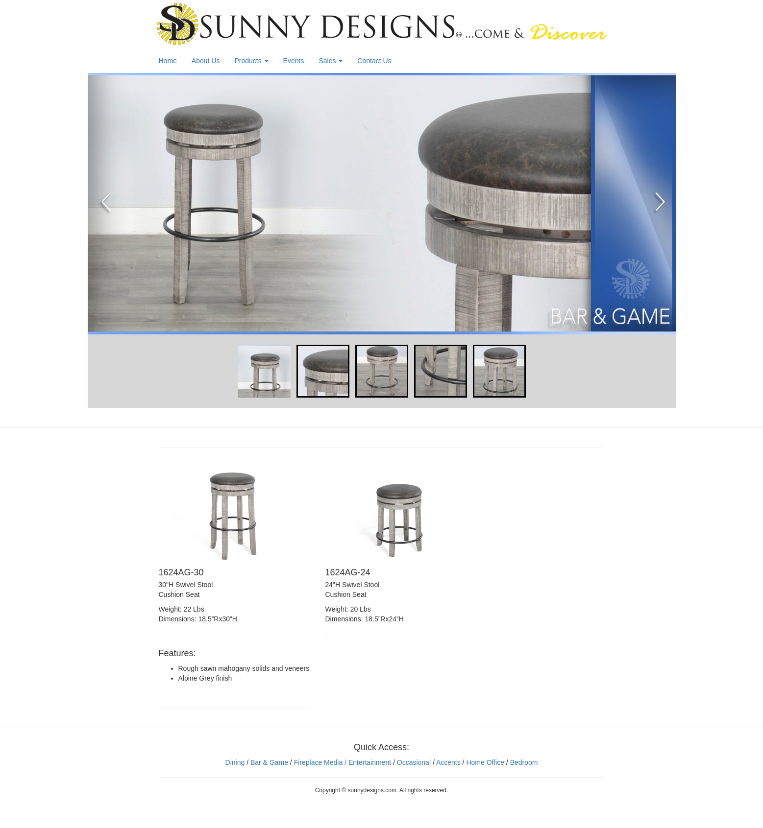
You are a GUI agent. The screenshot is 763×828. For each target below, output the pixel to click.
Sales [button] (331, 61)
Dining (235, 762)
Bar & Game (269, 762)
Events (293, 61)
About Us (206, 61)
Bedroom (524, 762)
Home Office (485, 762)
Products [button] (251, 61)
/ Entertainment (367, 762)
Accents (448, 762)
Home (168, 61)
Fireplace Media (317, 762)
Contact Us (374, 61)
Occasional (414, 762)
